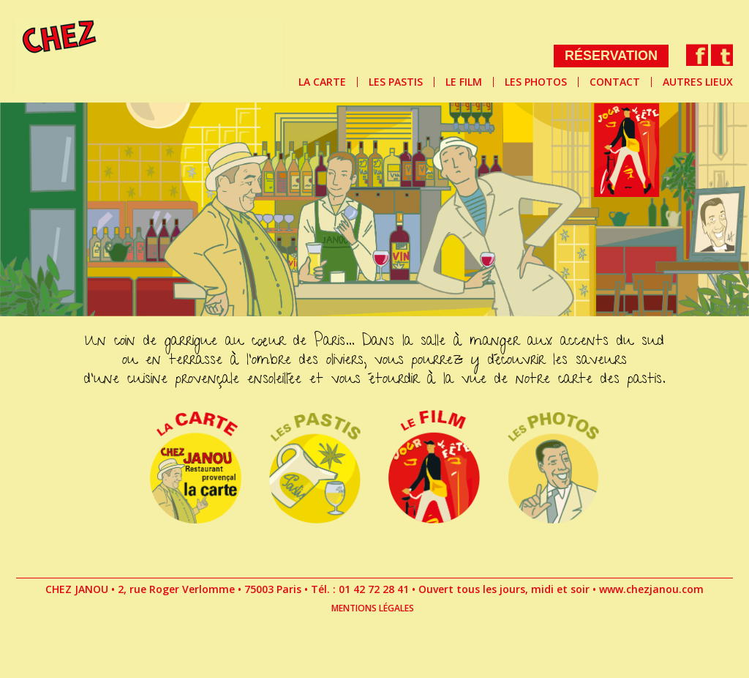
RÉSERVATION (611, 55)
